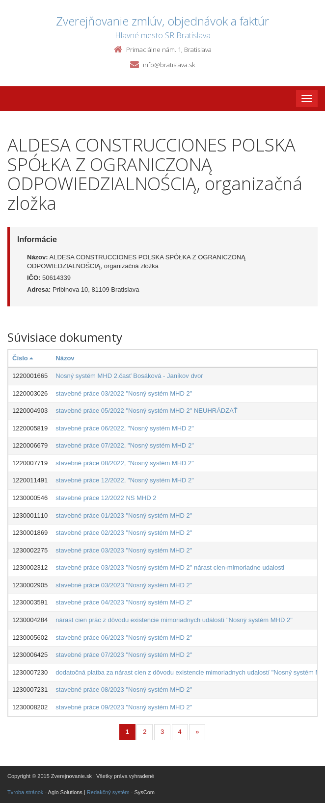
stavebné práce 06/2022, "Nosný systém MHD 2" (124, 428)
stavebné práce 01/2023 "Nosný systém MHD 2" (123, 515)
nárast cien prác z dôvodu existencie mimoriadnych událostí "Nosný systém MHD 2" (174, 620)
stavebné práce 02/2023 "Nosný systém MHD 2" (123, 532)
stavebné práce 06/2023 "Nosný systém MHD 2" (123, 637)
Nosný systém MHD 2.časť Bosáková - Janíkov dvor (129, 375)
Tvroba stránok (25, 792)
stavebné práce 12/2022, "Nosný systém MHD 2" (124, 480)
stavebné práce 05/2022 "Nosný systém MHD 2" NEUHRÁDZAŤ (146, 410)
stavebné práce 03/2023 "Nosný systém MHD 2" (123, 550)
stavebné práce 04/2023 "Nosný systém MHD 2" (123, 602)
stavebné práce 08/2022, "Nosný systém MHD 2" (124, 463)
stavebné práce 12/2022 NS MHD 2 (105, 498)
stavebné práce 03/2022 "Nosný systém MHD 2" (123, 393)
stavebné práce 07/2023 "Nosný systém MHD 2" (123, 654)
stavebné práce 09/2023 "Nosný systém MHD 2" (123, 707)
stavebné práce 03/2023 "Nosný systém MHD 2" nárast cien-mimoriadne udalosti (169, 567)
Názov (64, 358)
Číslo (22, 358)
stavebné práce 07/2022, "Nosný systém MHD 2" (124, 445)
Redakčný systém (108, 792)
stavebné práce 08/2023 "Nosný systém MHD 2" (123, 689)
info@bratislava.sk (169, 64)
